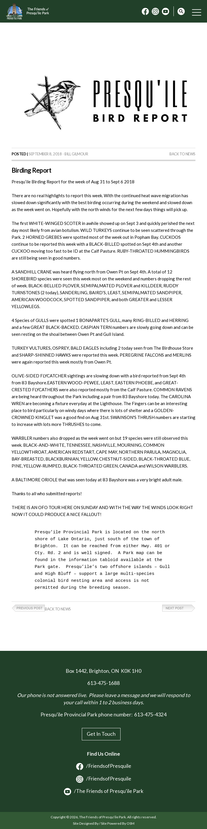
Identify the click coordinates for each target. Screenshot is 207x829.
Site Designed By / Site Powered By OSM (103, 823)
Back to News (182, 154)
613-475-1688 (103, 683)
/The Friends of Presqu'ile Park (103, 791)
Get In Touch (101, 734)
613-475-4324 (150, 714)
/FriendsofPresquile (103, 766)
